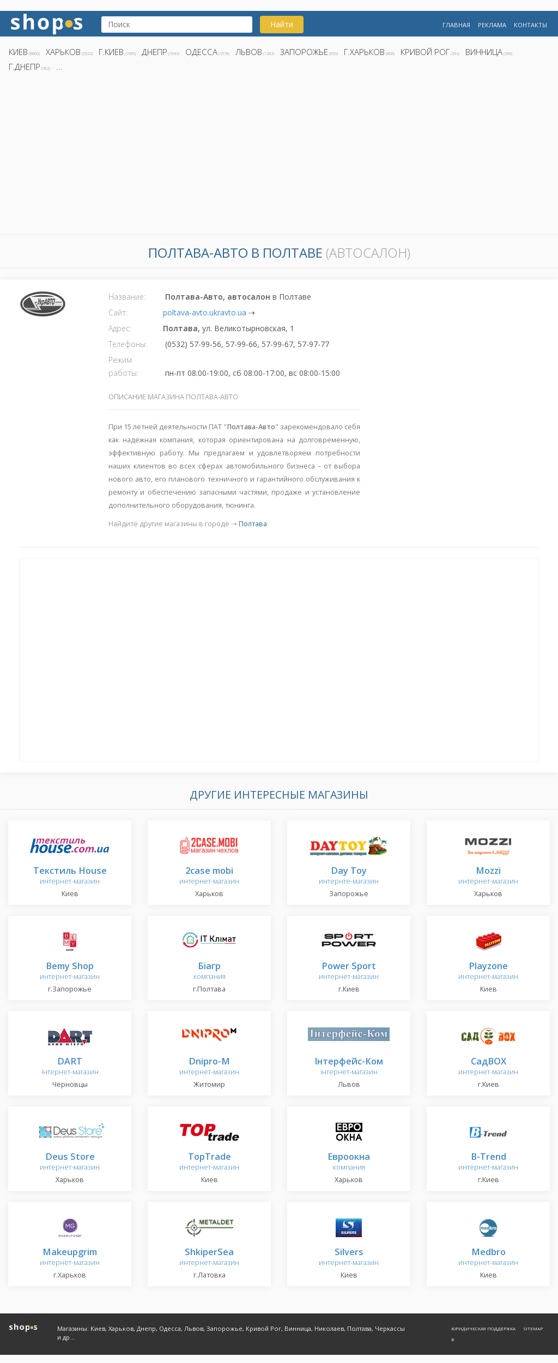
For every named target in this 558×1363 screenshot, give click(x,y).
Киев (18, 51)
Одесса (201, 51)
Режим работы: (123, 366)
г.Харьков (364, 51)
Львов (248, 51)
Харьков (63, 51)
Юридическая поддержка (483, 1328)
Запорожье (304, 51)
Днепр (154, 51)
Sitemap (533, 1328)
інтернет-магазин (70, 1066)
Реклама (492, 25)
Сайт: (118, 312)
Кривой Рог (425, 51)
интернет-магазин (70, 876)
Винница (483, 51)
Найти (281, 24)
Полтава (253, 523)
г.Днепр (24, 66)
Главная (456, 25)
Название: (126, 296)
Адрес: (119, 328)
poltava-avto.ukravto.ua (204, 312)
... (59, 66)
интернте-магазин (349, 876)
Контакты (530, 25)
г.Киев (111, 51)
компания (209, 971)
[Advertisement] (279, 156)
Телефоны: (127, 344)
